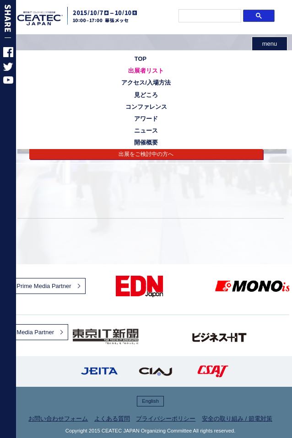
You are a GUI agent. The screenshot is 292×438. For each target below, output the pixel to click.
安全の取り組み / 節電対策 (237, 419)
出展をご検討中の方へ (146, 154)
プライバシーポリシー (165, 419)
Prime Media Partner (43, 286)
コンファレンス (146, 106)
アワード (146, 118)
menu (269, 43)
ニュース (146, 130)
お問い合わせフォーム (58, 419)
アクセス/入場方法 (146, 82)
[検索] (209, 16)
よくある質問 (112, 419)
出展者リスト (146, 70)
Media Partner (35, 332)
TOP (140, 58)
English (150, 401)
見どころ (146, 94)
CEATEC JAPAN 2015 (51, 18)
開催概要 (146, 142)
